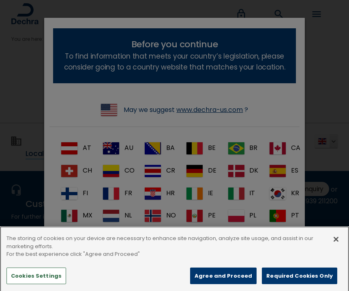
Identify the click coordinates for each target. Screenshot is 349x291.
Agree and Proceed (223, 281)
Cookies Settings (36, 281)
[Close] (336, 245)
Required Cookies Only (299, 281)
